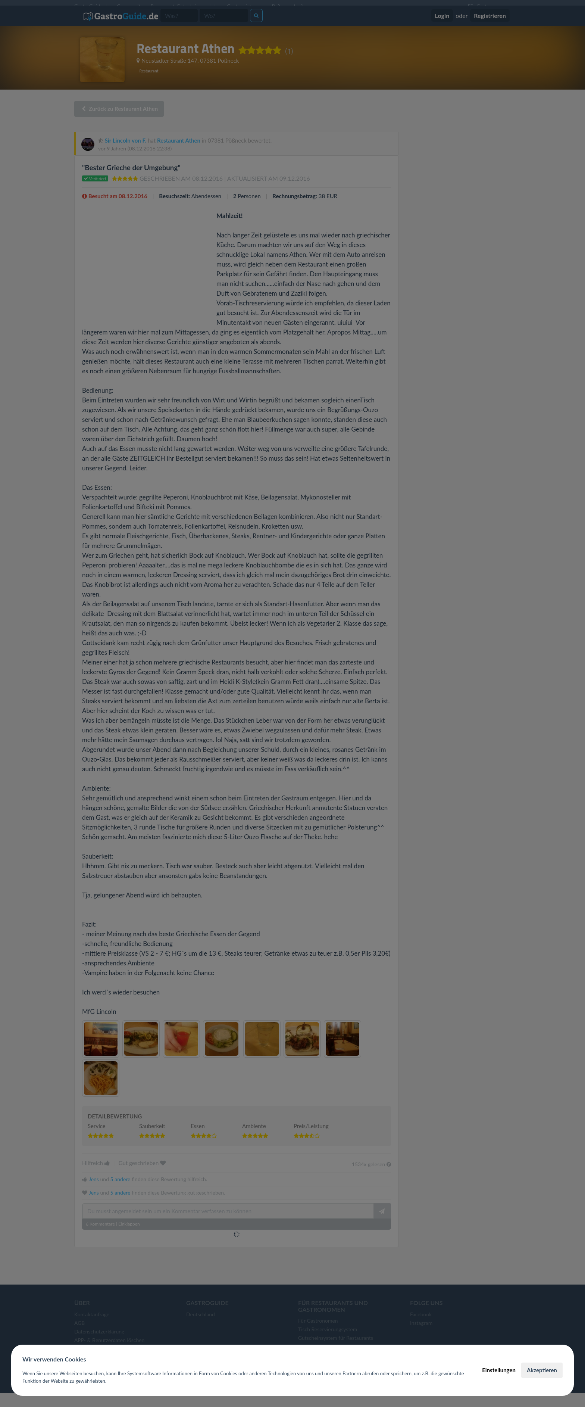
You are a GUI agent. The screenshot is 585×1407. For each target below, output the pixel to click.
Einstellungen (499, 1370)
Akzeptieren (542, 1370)
